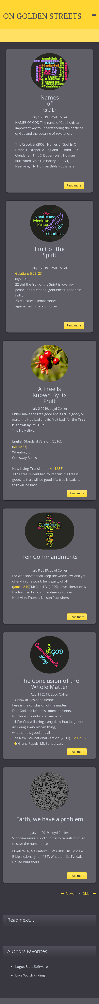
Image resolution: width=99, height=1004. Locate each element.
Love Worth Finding (30, 975)
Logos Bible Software (31, 966)
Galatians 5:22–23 (28, 273)
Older (89, 893)
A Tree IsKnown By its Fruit (49, 395)
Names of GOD (49, 103)
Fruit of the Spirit (50, 252)
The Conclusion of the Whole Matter (49, 684)
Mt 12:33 (19, 447)
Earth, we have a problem (49, 819)
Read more (74, 185)
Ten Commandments (49, 556)
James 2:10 (21, 587)
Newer (68, 893)
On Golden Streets (42, 16)
